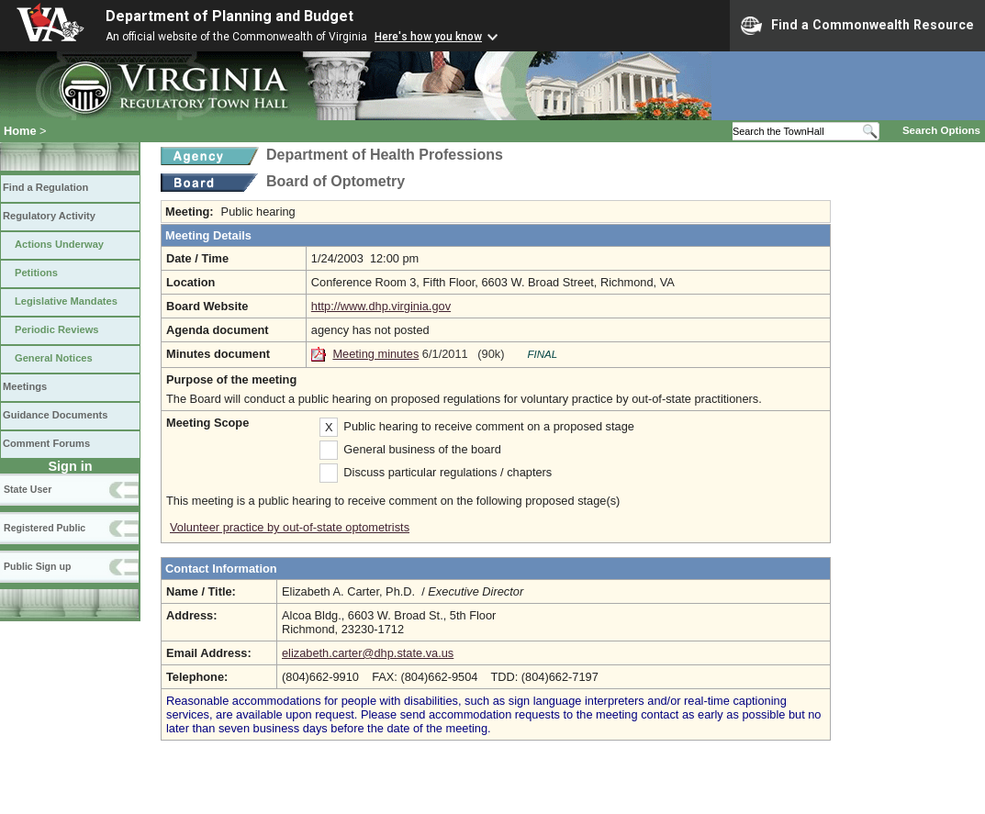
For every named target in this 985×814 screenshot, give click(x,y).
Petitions (36, 272)
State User (27, 489)
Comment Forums (46, 443)
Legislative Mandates (66, 301)
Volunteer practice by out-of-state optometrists (289, 527)
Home (20, 131)
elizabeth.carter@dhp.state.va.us (367, 653)
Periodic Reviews (57, 329)
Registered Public (44, 527)
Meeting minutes (375, 354)
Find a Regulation (45, 187)
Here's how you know (428, 36)
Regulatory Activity (49, 215)
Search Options (941, 130)
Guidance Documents (55, 414)
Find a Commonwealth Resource (857, 26)
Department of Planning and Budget (229, 16)
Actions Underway (59, 244)
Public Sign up (37, 566)
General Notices (54, 357)
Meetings (25, 386)
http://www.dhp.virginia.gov (381, 306)
